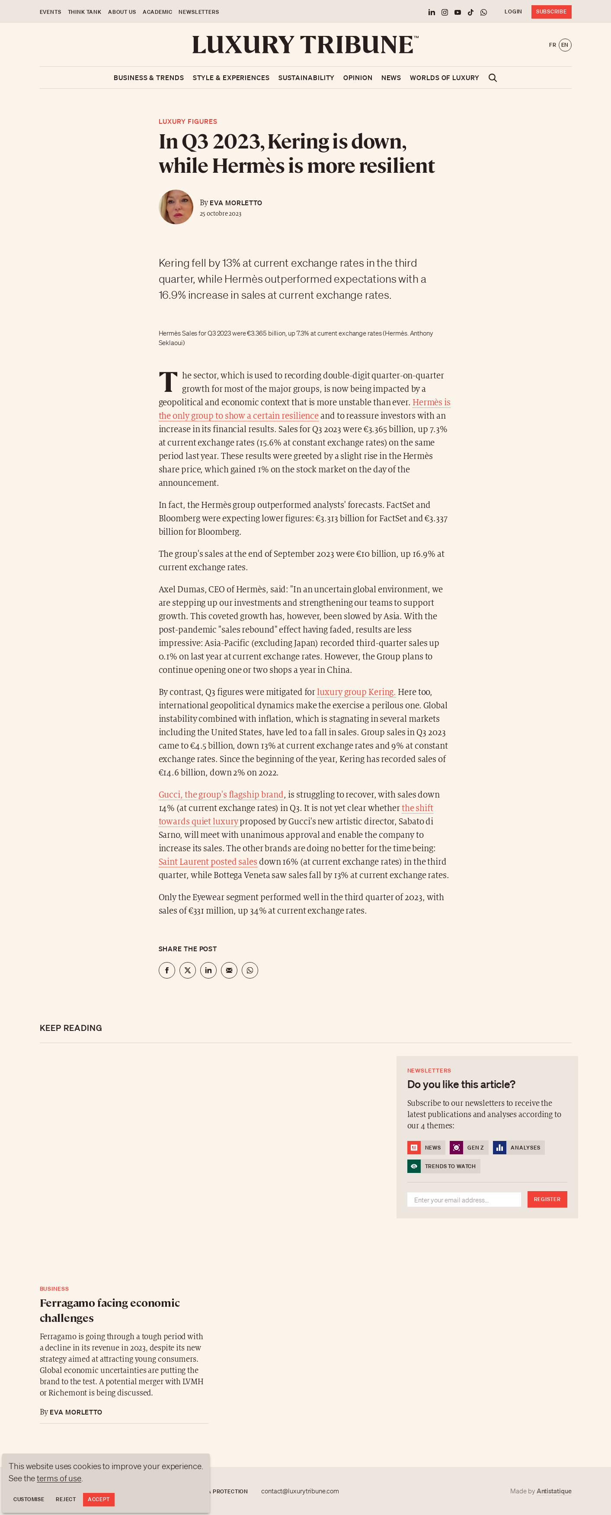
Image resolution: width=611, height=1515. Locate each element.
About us (122, 12)
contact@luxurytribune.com (300, 1491)
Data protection (222, 1491)
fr (552, 44)
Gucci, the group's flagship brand (221, 795)
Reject (66, 1499)
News (391, 77)
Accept (99, 1499)
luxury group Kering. (356, 692)
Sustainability (306, 77)
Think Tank (85, 12)
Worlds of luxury (444, 77)
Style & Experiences (231, 77)
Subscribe (551, 11)
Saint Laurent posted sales (208, 862)
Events (50, 12)
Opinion (357, 77)
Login (513, 11)
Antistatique (554, 1490)
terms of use (59, 1478)
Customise (28, 1499)
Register (547, 1199)
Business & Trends (149, 77)
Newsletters (199, 12)
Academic (158, 12)
